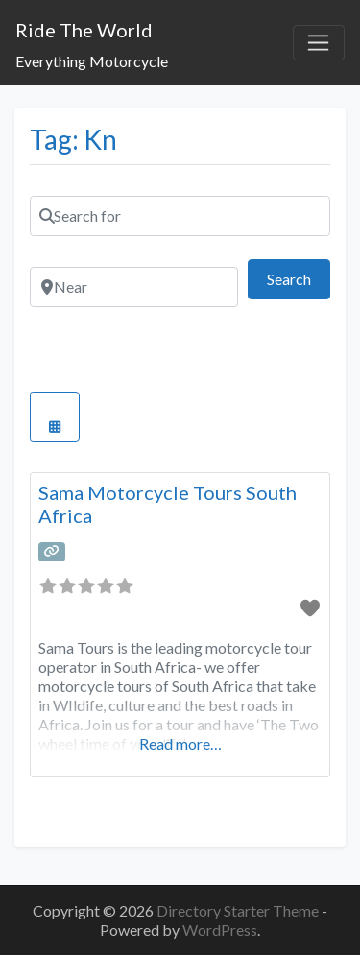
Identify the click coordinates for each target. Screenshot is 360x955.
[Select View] (55, 417)
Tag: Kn (73, 139)
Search (298, 277)
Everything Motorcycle (91, 61)
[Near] (134, 287)
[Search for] (180, 216)
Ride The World (84, 29)
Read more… (180, 743)
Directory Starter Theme (239, 910)
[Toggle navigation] (319, 43)
